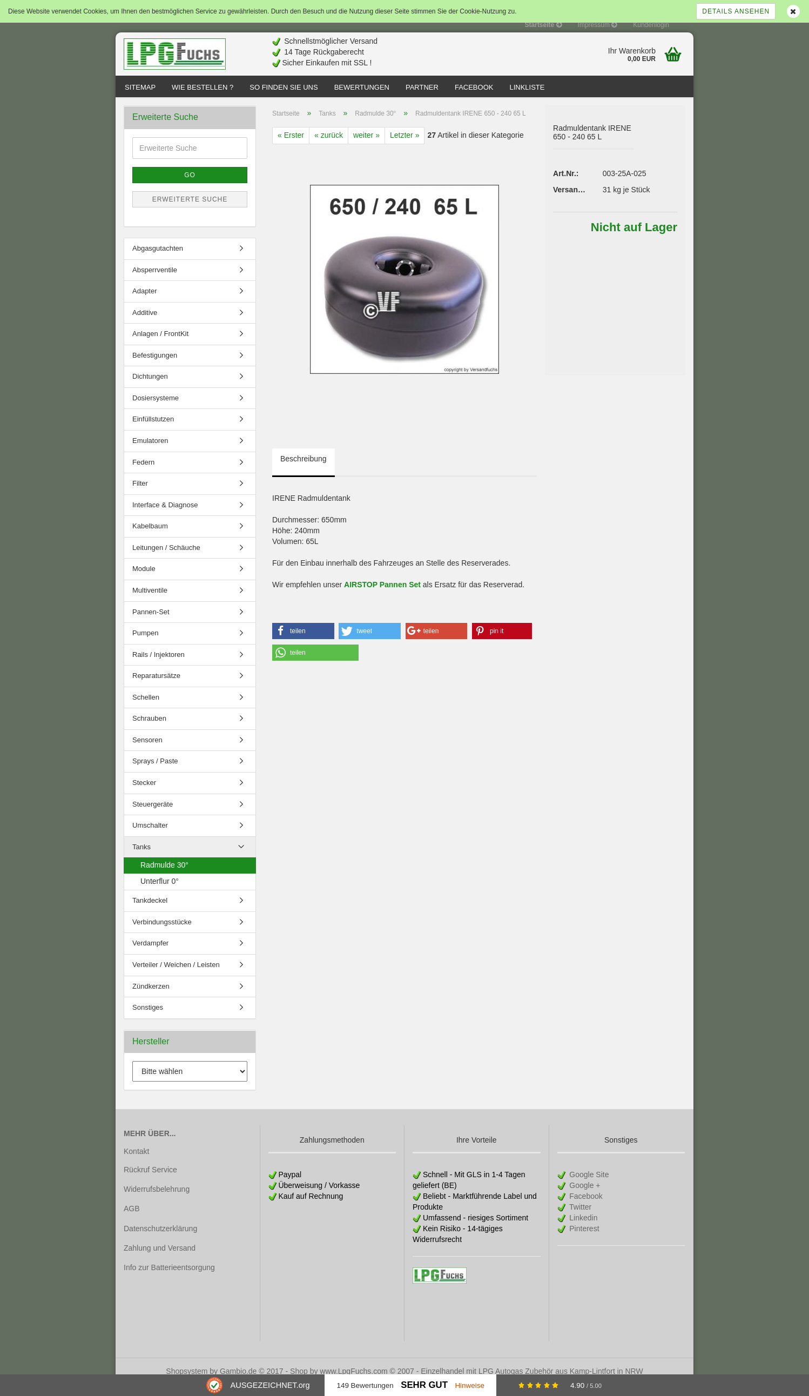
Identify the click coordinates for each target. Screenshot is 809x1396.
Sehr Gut (424, 1385)
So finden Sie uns (284, 87)
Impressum (597, 25)
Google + (583, 1196)
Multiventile (149, 601)
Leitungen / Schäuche (166, 558)
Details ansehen (736, 11)
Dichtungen (150, 387)
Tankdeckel (149, 911)
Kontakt (136, 1162)
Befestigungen (154, 366)
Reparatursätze (156, 686)
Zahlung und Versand (159, 1258)
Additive (144, 323)
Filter (140, 494)
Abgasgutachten (157, 259)
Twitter (579, 1217)
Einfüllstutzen (153, 430)
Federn (143, 472)
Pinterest (583, 1239)
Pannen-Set (151, 622)
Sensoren (147, 751)
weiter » (366, 146)
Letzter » (404, 146)
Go (189, 186)
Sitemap (140, 87)
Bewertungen (361, 87)
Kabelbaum (150, 537)
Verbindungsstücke (162, 933)
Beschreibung (303, 469)
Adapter (144, 302)
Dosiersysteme (155, 409)
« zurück (328, 146)
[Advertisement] (496, 49)
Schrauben (149, 729)
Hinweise (469, 1385)
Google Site (588, 1185)
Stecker (144, 793)
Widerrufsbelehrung (157, 1200)
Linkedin (582, 1228)
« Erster (291, 146)
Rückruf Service (150, 1180)
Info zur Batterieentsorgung (169, 1278)
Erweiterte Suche (190, 210)
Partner (422, 87)
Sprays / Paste (155, 772)
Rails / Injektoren (158, 665)
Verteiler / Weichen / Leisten (176, 975)
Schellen (145, 708)
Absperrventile (154, 280)
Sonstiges (147, 1018)
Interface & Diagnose (165, 516)
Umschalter (150, 836)
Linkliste (526, 87)
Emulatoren (150, 451)
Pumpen (145, 644)
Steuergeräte (152, 814)
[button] (303, 642)
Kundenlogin (651, 25)
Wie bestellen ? (202, 87)
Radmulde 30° (164, 875)
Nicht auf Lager (634, 238)
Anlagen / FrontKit (160, 344)
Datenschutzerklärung (160, 1238)
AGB (132, 1219)
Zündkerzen (151, 996)
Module (144, 579)
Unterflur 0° (159, 892)
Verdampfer (150, 954)
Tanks (141, 858)
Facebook (474, 87)
